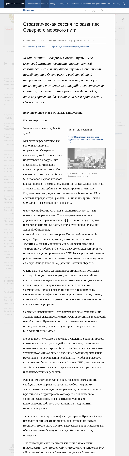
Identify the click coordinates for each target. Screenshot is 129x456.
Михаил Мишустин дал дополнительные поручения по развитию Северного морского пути (86, 139)
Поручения (75, 4)
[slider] (80, 166)
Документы (64, 4)
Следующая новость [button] (7, 234)
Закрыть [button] (125, 20)
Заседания (54, 4)
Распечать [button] (102, 11)
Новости (44, 4)
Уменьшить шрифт (86, 11)
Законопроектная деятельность (94, 4)
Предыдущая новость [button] (121, 234)
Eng (118, 4)
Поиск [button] (124, 4)
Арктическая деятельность (36, 47)
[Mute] (94, 167)
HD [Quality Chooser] (99, 166)
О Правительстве (33, 4)
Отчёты (111, 4)
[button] (87, 159)
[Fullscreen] (102, 167)
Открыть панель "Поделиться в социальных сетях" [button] (110, 11)
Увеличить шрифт (94, 11)
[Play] (71, 167)
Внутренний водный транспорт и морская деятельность (69, 47)
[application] (87, 158)
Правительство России (14, 4)
